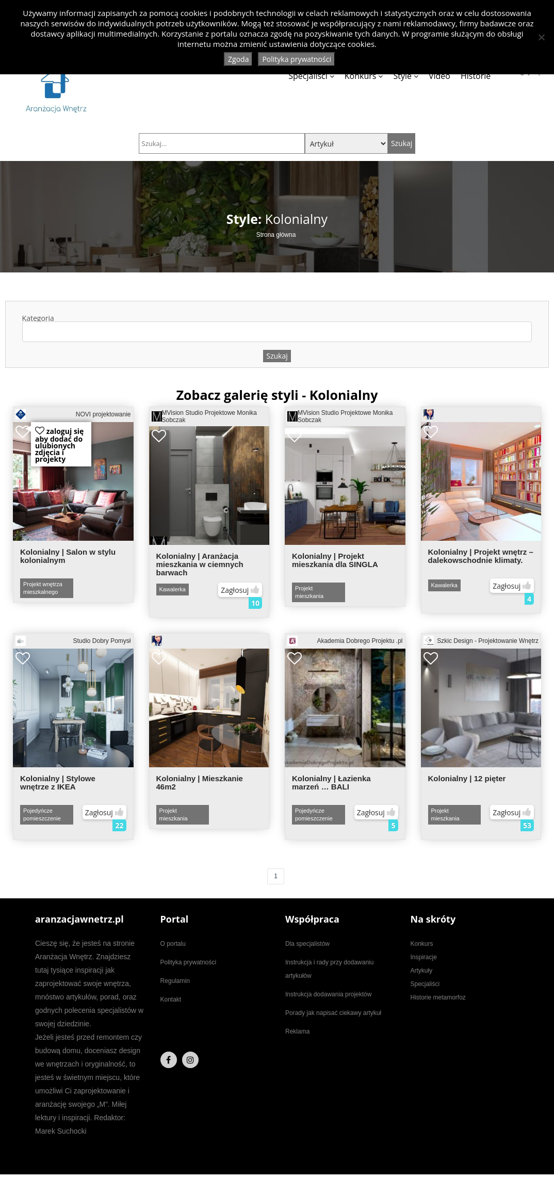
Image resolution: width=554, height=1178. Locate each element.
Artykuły (422, 970)
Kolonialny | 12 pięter (467, 778)
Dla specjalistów (307, 943)
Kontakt (171, 999)
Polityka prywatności (188, 962)
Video (439, 76)
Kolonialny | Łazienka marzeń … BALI (331, 782)
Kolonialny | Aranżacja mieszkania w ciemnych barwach (199, 564)
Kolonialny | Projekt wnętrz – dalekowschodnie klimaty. (480, 555)
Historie (476, 76)
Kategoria (277, 328)
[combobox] (277, 331)
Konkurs (361, 76)
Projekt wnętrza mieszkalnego (42, 588)
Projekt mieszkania (309, 592)
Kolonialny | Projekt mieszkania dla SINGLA (335, 560)
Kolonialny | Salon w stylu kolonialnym (68, 555)
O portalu (173, 943)
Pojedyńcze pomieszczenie (42, 814)
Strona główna (276, 234)
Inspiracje (424, 957)
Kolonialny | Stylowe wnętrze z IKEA (57, 782)
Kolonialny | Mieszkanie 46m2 (199, 782)
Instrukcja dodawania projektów (328, 994)
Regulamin (175, 981)
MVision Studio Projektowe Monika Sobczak (204, 416)
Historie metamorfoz (438, 997)
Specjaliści (308, 76)
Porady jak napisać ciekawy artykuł (333, 1012)
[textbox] (30, 332)
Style (402, 76)
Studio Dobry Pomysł (73, 641)
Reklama (297, 1031)
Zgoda (238, 59)
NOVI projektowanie (73, 414)
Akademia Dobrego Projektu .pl (345, 641)
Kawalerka (172, 589)
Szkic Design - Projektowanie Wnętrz (481, 641)
